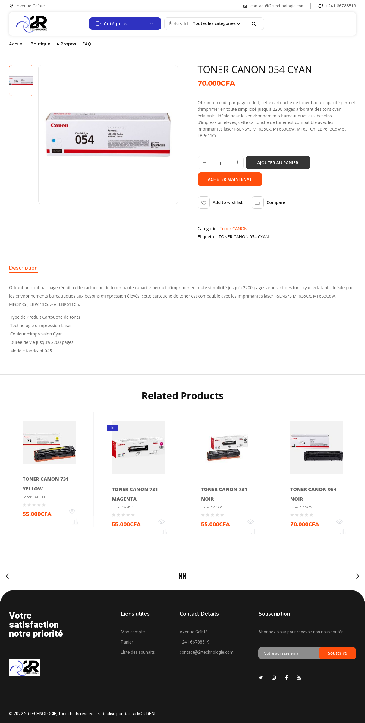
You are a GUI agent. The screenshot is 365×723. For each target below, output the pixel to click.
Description (23, 267)
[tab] (23, 268)
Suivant (356, 576)
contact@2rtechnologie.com (273, 6)
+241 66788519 (337, 6)
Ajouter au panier (277, 162)
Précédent (8, 576)
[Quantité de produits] (220, 163)
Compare (276, 202)
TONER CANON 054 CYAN (244, 236)
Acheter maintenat (230, 179)
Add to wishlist (228, 202)
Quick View (72, 513)
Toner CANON (233, 228)
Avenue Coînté (27, 6)
